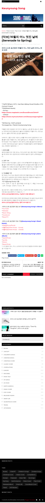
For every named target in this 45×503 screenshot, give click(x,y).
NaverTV (6, 218)
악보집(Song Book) (9, 226)
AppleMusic (7, 239)
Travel (6, 405)
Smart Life (7, 399)
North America (9, 387)
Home (4, 31)
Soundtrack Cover (10, 402)
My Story (7, 383)
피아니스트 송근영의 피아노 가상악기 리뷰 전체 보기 (18, 195)
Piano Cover (10, 31)
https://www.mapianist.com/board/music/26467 (20, 113)
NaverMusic (7, 245)
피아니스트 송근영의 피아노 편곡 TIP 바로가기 (16, 203)
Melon (5, 243)
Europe (6, 371)
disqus (32, 275)
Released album (9, 396)
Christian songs (9, 358)
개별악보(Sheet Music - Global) (13, 230)
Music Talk (7, 377)
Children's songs (9, 355)
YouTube (6, 209)
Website (5, 211)
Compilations (8, 368)
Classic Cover (8, 364)
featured (7, 374)
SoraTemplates (12, 500)
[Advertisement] (22, 434)
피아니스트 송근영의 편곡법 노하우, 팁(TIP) (23, 320)
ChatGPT (6, 352)
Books (6, 349)
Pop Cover (18, 31)
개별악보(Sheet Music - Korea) (13, 228)
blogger (25, 275)
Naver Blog (7, 213)
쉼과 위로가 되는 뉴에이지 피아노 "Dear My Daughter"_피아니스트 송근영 (23, 328)
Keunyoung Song (13, 8)
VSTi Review (7, 408)
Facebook (6, 216)
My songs (7, 380)
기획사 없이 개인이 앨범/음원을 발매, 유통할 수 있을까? (26, 312)
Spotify (5, 241)
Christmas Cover (9, 361)
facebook (39, 275)
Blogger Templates (30, 500)
